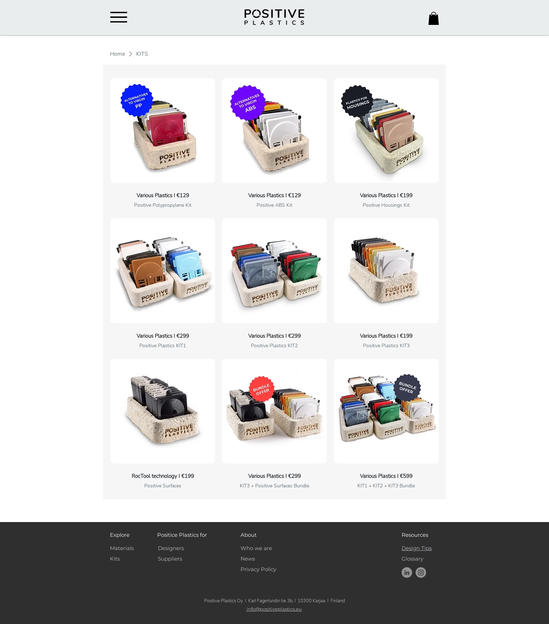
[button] (433, 18)
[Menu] (119, 17)
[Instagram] (421, 572)
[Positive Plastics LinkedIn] (407, 572)
